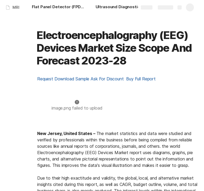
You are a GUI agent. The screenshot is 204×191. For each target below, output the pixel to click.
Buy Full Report (141, 78)
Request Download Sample (64, 78)
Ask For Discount (108, 78)
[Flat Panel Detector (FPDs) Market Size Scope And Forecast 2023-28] (58, 7)
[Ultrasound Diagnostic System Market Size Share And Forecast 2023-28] (122, 7)
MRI (15, 7)
